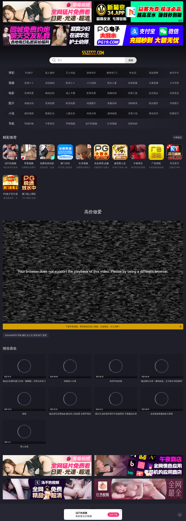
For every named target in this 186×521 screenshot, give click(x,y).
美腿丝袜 (112, 103)
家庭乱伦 (49, 113)
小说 (11, 113)
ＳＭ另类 (174, 82)
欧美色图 (70, 103)
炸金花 (132, 72)
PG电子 (29, 72)
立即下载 (113, 514)
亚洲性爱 (29, 93)
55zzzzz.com (93, 53)
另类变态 (174, 93)
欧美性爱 (91, 93)
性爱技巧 (174, 113)
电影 (11, 93)
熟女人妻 (112, 82)
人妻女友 (70, 113)
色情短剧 (132, 123)
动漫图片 (91, 103)
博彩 (11, 73)
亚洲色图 (49, 103)
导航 (11, 123)
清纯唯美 (132, 103)
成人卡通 (70, 93)
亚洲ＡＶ (29, 82)
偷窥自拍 (29, 103)
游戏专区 (91, 72)
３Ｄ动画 (91, 82)
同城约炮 (29, 123)
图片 (11, 103)
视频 (11, 83)
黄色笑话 (153, 113)
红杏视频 (112, 123)
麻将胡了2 (112, 72)
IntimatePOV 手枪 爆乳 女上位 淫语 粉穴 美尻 (25, 335)
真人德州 (49, 72)
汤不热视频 (91, 123)
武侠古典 (91, 113)
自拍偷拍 (49, 82)
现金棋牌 (153, 72)
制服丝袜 (112, 93)
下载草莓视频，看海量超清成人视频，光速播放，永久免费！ (124, 326)
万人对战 (70, 72)
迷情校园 (112, 113)
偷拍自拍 (49, 93)
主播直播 (153, 82)
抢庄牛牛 (174, 72)
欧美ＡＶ (70, 82)
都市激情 (29, 113)
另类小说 (132, 113)
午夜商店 (49, 123)
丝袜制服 (132, 82)
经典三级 (132, 93)
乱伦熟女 (153, 93)
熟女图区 (153, 103)
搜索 (130, 60)
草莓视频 (70, 123)
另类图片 (174, 103)
